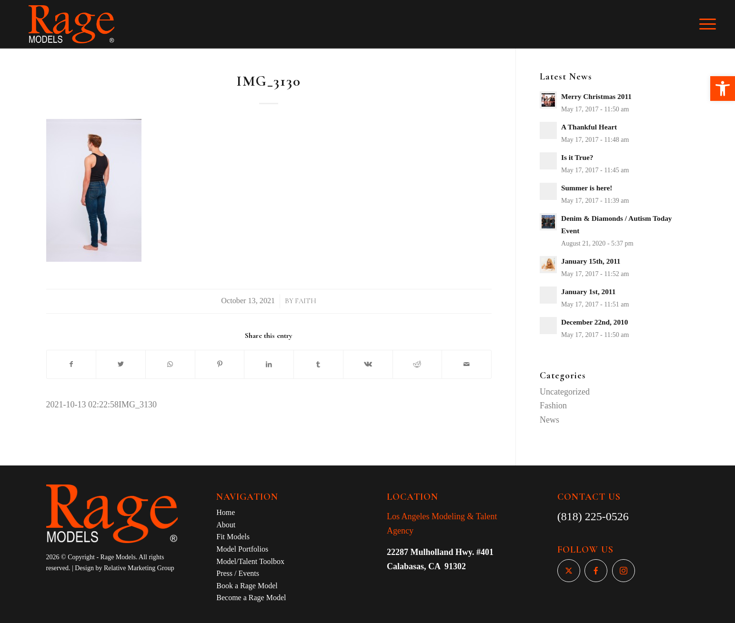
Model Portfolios (242, 549)
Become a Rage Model (251, 597)
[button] (722, 88)
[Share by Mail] (466, 364)
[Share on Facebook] (71, 364)
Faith (305, 301)
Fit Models (233, 537)
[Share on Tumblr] (318, 364)
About (225, 525)
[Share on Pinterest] (219, 364)
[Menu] (714, 24)
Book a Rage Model (246, 586)
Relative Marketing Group (139, 568)
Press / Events (237, 573)
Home (225, 512)
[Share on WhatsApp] (170, 364)
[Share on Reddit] (417, 364)
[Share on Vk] (368, 364)
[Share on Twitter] (120, 364)
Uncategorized (565, 391)
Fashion (553, 405)
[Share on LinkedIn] (268, 364)
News (549, 420)
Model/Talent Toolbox (250, 561)
